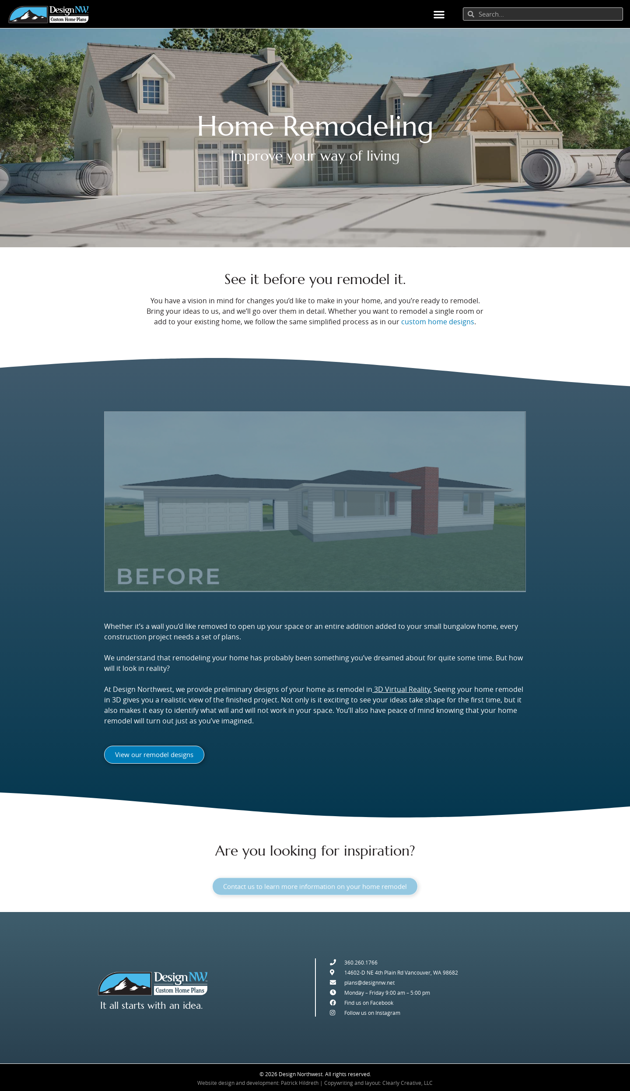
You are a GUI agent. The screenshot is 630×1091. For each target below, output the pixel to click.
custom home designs (437, 321)
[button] (439, 14)
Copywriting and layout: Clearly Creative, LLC (378, 1082)
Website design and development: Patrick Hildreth (257, 1082)
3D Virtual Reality (402, 690)
